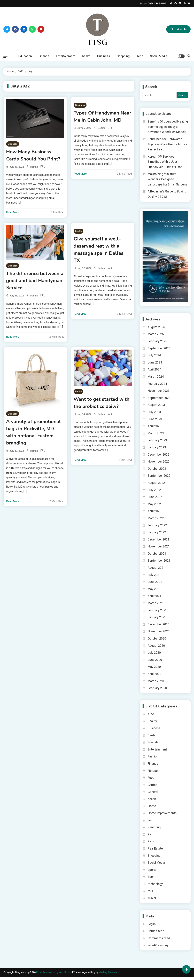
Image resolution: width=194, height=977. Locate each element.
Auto (151, 714)
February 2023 (157, 440)
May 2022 (154, 504)
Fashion (153, 756)
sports (152, 869)
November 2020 (158, 631)
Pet (150, 834)
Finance (44, 56)
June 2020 (155, 659)
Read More (12, 212)
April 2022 (154, 511)
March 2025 (156, 334)
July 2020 (154, 652)
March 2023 (156, 433)
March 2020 (156, 681)
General (153, 792)
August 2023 (156, 405)
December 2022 (158, 454)
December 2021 (158, 539)
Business (103, 56)
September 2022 (159, 475)
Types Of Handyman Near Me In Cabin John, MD (102, 116)
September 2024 (159, 348)
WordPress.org (158, 945)
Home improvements (162, 813)
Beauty (152, 721)
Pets (151, 841)
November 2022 (158, 461)
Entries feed (156, 931)
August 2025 (156, 327)
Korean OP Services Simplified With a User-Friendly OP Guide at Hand (165, 162)
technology (155, 884)
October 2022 (157, 468)
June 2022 (155, 497)
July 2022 (154, 490)
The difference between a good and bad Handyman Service (34, 280)
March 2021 (156, 603)
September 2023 (159, 398)
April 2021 (154, 596)
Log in (152, 924)
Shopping (123, 56)
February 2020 (157, 688)
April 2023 (154, 426)
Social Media (158, 56)
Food (151, 777)
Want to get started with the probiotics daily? (101, 403)
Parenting (154, 827)
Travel (152, 898)
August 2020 (156, 645)
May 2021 (154, 589)
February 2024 (157, 383)
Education (25, 56)
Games (152, 785)
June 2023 (155, 419)
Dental (152, 735)
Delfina (34, 166)
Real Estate (155, 848)
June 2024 (155, 362)
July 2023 (154, 412)
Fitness (153, 770)
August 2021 (156, 567)
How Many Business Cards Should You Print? (33, 155)
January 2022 (157, 532)
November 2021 (158, 546)
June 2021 (155, 582)
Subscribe (178, 29)
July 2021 (154, 575)
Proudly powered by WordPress (54, 972)
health (86, 56)
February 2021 (157, 610)
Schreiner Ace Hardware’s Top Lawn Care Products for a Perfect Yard (168, 144)
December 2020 (158, 624)
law (150, 820)
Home (152, 806)
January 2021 (157, 617)
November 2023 (158, 390)
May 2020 (154, 666)
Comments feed (159, 938)
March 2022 (156, 518)
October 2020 (157, 638)
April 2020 (154, 674)
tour (150, 891)
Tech (139, 56)
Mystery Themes (108, 972)
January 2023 (157, 447)
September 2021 (159, 560)
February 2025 (157, 341)
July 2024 (154, 355)
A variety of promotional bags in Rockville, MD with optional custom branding (33, 432)
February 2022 (157, 525)
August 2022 (156, 483)
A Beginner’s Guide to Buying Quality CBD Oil (167, 194)
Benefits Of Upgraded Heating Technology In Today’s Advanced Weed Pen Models (168, 127)
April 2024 (154, 369)
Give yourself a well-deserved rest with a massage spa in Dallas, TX (99, 250)
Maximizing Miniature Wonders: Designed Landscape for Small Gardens (167, 179)
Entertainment (65, 56)
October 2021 (157, 553)
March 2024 (156, 376)
